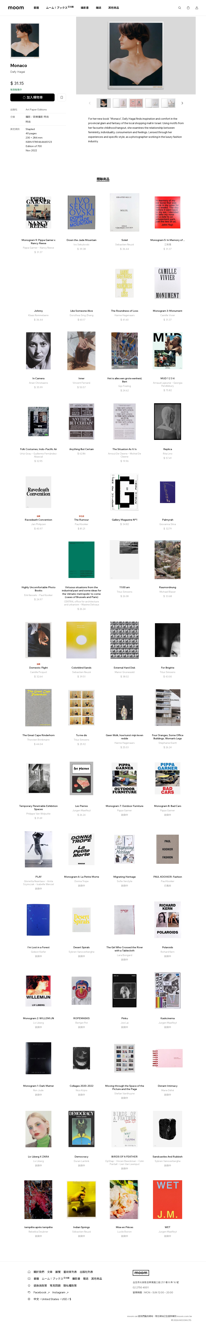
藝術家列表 (70, 1272)
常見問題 (55, 1285)
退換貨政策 (40, 1285)
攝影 (28, 116)
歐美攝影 (38, 116)
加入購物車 (32, 97)
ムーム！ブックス (60, 7)
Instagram (60, 1292)
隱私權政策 (70, 1285)
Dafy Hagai (17, 71)
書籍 (36, 7)
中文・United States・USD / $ (52, 1299)
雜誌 (98, 7)
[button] (182, 103)
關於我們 (39, 1272)
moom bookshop (16, 7)
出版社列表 (86, 1272)
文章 (49, 1272)
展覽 (58, 1272)
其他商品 (113, 7)
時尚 (46, 116)
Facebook (42, 1292)
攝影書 (85, 7)
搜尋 (179, 7)
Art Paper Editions (36, 109)
